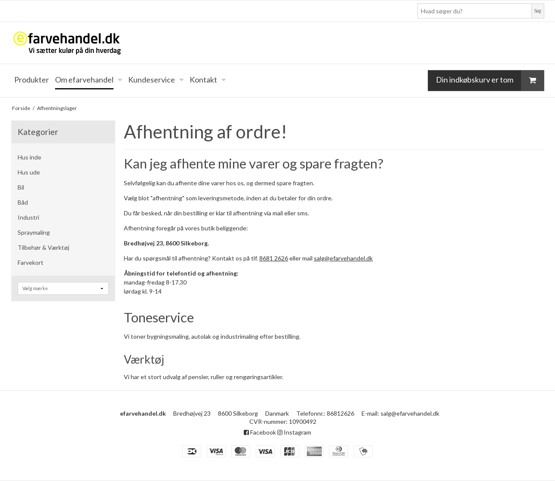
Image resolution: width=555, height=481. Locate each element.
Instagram (294, 432)
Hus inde (29, 157)
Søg (537, 10)
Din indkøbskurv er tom (490, 80)
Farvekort (30, 262)
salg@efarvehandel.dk (343, 258)
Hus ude (29, 172)
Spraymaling (34, 232)
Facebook (260, 432)
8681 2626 (273, 258)
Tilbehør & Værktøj (43, 247)
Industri (28, 217)
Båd (23, 202)
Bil (21, 187)
